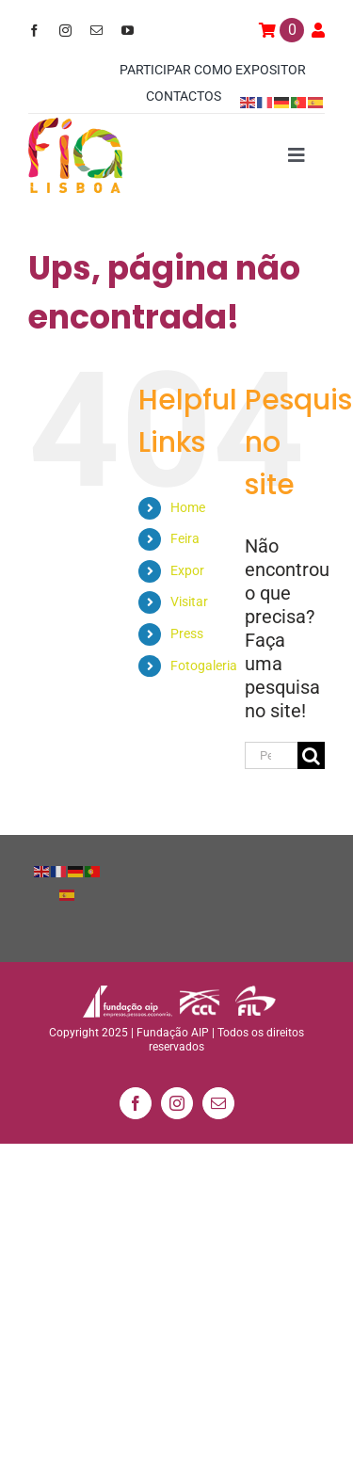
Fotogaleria (203, 665)
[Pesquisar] (311, 755)
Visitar (189, 601)
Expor (187, 570)
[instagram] (65, 30)
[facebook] (34, 30)
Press (186, 633)
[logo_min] (75, 127)
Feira (185, 538)
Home (187, 507)
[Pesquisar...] (271, 755)
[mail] (96, 30)
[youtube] (127, 30)
